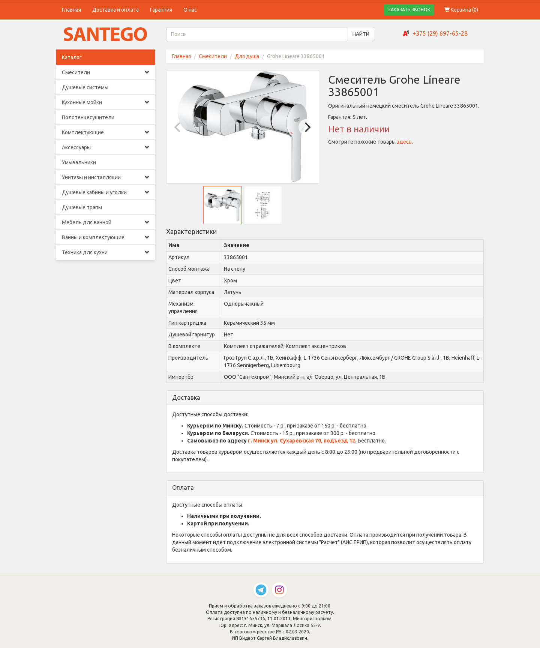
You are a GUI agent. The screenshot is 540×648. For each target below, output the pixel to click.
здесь (404, 142)
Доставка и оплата (115, 10)
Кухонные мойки (105, 102)
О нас (190, 10)
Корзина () (461, 10)
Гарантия (161, 10)
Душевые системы (85, 87)
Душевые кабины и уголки (105, 192)
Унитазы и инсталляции (105, 177)
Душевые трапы (82, 207)
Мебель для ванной (105, 222)
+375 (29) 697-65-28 (440, 33)
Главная (71, 10)
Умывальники (79, 162)
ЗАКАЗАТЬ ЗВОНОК (409, 9)
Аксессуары (105, 147)
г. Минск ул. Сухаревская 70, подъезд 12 (301, 441)
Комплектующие (105, 132)
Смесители (105, 72)
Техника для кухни (105, 252)
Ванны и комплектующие (105, 237)
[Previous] (178, 127)
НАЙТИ (360, 34)
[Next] (306, 127)
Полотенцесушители (88, 117)
